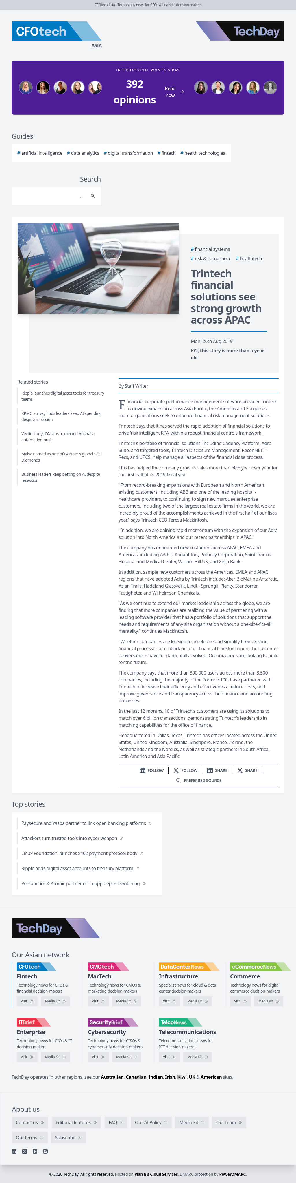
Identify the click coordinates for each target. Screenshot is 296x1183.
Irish (170, 1077)
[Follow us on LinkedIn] (152, 770)
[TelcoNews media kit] (197, 1057)
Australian (112, 1077)
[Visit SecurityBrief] (98, 1057)
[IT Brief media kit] (55, 1057)
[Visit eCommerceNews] (240, 1001)
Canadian (136, 1077)
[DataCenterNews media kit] (197, 1001)
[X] (24, 1151)
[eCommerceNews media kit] (268, 1001)
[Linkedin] (14, 1151)
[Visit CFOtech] (27, 1001)
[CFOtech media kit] (55, 1001)
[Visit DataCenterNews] (169, 1001)
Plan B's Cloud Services (156, 1174)
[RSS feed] (45, 1151)
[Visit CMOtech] (98, 1001)
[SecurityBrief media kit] (126, 1057)
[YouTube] (35, 1151)
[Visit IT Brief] (27, 1057)
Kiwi (181, 1077)
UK (192, 1077)
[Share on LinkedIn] (217, 770)
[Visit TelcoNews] (169, 1057)
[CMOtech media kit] (126, 1001)
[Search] (50, 196)
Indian (156, 1077)
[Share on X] (247, 770)
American (211, 1077)
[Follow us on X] (185, 770)
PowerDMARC (232, 1174)
